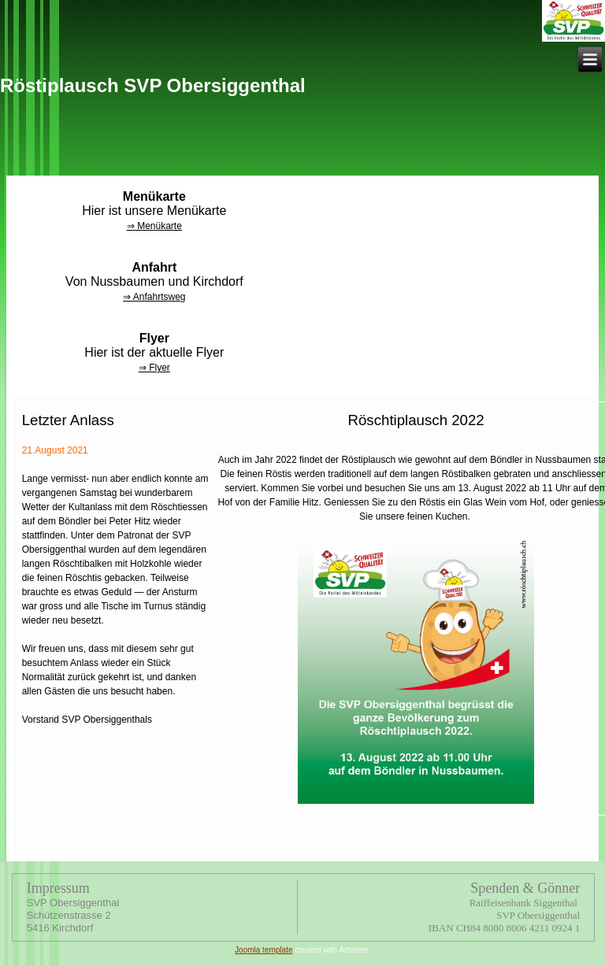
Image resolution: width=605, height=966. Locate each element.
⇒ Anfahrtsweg (154, 296)
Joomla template (263, 950)
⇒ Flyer (154, 367)
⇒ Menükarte (154, 225)
